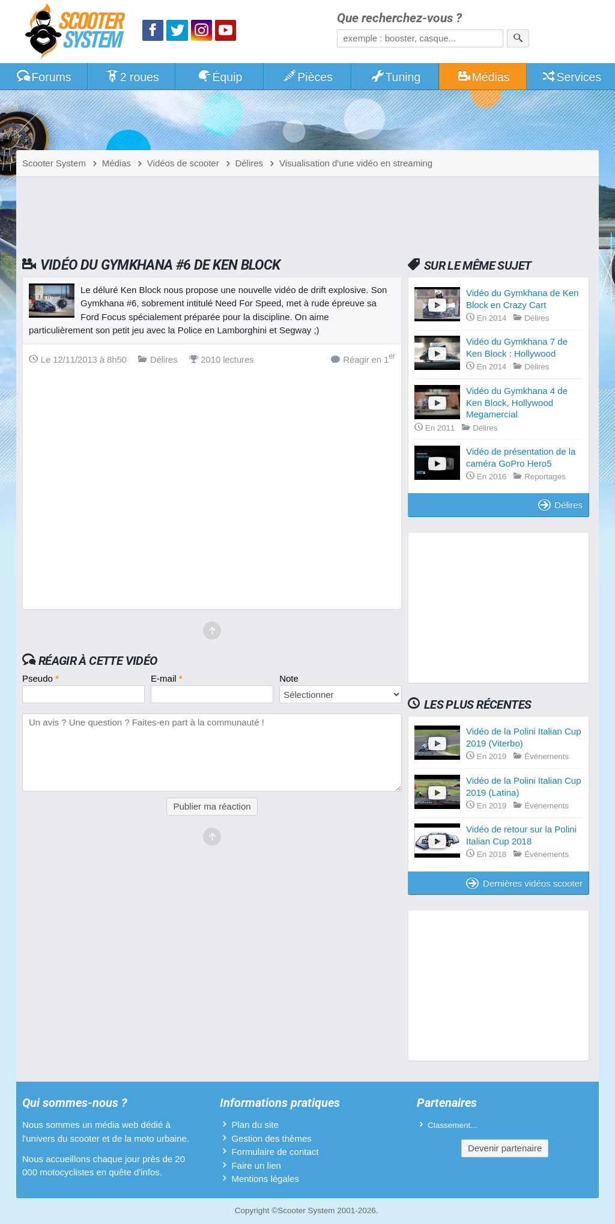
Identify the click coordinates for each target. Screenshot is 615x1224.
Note (288, 678)
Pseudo (40, 678)
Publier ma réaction (211, 806)
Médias (483, 76)
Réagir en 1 (363, 359)
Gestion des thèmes (271, 1138)
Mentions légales (265, 1179)
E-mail (167, 678)
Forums (43, 76)
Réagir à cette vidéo (97, 660)
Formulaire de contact (274, 1152)
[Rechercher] (518, 38)
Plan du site (254, 1124)
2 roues (132, 76)
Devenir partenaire (505, 1148)
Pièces (307, 76)
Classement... (452, 1125)
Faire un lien (256, 1165)
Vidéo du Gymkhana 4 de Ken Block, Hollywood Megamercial (517, 402)
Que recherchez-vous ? (399, 18)
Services (571, 76)
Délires (560, 505)
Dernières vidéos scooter (524, 883)
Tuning (395, 76)
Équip (220, 76)
